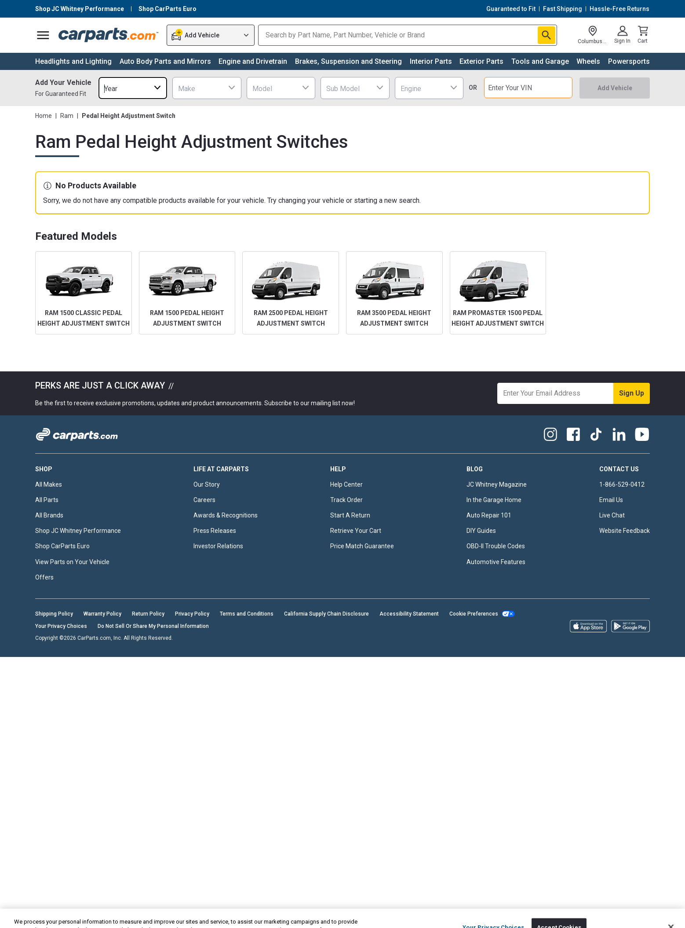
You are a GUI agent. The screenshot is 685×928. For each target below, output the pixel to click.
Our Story (206, 484)
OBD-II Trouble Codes (495, 546)
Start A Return (350, 515)
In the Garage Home (493, 499)
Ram (66, 115)
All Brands (49, 515)
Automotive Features (495, 561)
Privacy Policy (192, 614)
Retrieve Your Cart (355, 530)
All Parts (46, 499)
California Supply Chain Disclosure (326, 614)
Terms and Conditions (246, 614)
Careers (204, 499)
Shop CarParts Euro (62, 546)
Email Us (611, 499)
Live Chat (612, 515)
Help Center (346, 484)
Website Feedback (624, 530)
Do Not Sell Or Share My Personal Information (153, 626)
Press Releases (214, 530)
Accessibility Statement (409, 614)
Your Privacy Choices (61, 626)
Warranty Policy (102, 614)
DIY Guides (481, 530)
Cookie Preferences (473, 614)
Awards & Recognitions (225, 515)
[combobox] (132, 88)
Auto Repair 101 (488, 515)
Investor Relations (218, 546)
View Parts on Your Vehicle (72, 561)
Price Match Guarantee (362, 546)
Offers (44, 577)
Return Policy (148, 614)
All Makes (48, 484)
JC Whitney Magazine (496, 484)
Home (43, 115)
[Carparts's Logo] (109, 35)
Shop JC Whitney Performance (78, 530)
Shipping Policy (54, 614)
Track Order (346, 499)
